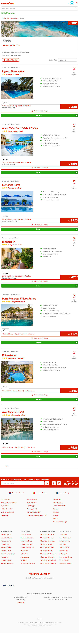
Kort (6, 466)
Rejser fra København (27, 538)
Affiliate (55, 518)
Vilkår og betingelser (7, 512)
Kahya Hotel (63, 535)
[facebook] (54, 483)
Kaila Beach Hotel (65, 538)
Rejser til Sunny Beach (8, 554)
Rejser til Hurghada (7, 563)
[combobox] (39, 8)
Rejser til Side (5, 544)
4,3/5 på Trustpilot (8, 13)
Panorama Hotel (65, 541)
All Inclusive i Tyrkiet (27, 544)
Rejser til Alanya (6, 541)
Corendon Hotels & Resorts (35, 515)
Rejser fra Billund (26, 535)
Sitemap (55, 515)
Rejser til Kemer (6, 551)
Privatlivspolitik (58, 502)
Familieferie (24, 560)
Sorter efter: (53, 60)
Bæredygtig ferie (32, 509)
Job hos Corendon (6, 509)
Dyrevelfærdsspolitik (59, 506)
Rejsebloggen (31, 506)
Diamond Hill (64, 551)
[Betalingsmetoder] (9, 585)
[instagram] (59, 483)
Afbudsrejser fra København (49, 554)
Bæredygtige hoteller (33, 512)
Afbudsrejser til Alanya (47, 538)
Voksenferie (24, 554)
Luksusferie (24, 551)
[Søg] (76, 8)
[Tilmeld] (47, 483)
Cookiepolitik (57, 499)
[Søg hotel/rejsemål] (39, 8)
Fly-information (32, 502)
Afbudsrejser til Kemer (47, 547)
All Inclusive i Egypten (27, 547)
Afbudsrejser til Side (46, 551)
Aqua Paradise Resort (66, 563)
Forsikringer (5, 515)
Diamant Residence (66, 557)
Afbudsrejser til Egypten (47, 557)
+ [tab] (5, 103)
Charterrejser (25, 557)
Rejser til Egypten (6, 560)
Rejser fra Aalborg (26, 541)
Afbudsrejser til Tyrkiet (47, 535)
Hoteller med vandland (28, 563)
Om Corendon (5, 499)
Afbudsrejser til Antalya (47, 541)
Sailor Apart (63, 554)
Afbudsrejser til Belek (46, 544)
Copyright (56, 509)
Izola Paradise (64, 560)
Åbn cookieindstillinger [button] (60, 522)
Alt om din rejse (32, 499)
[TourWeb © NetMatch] (39, 618)
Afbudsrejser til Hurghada (48, 560)
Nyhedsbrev (5, 506)
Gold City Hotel (64, 547)
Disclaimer (56, 512)
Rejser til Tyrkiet (6, 535)
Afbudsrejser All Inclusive (48, 563)
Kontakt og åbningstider (8, 502)
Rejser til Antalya (6, 547)
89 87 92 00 (70, 484)
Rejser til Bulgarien (7, 538)
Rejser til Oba (5, 557)
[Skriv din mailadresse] (22, 483)
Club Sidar (63, 544)
